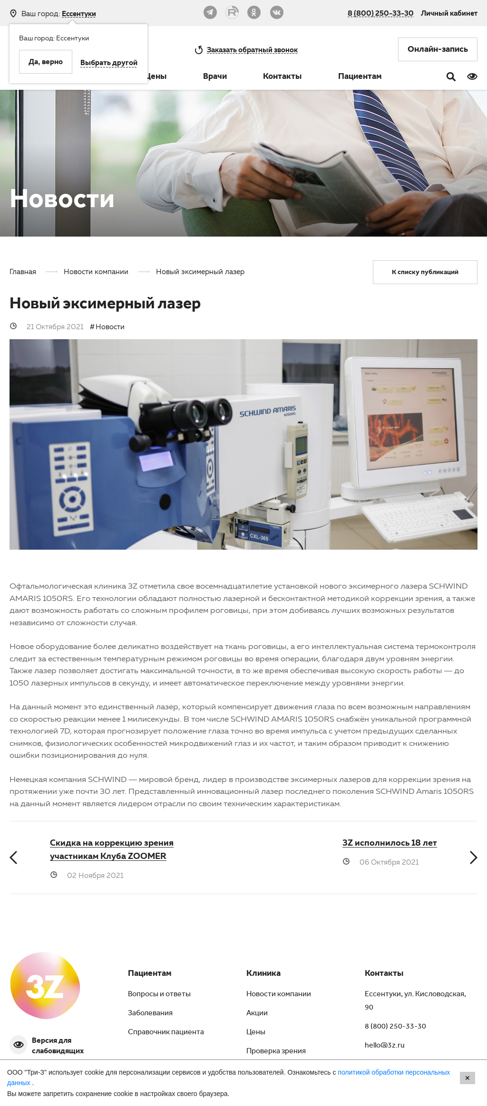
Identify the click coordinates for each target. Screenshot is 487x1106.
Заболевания (150, 1014)
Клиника (263, 974)
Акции (257, 1014)
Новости (110, 326)
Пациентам (360, 77)
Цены (155, 77)
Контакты (282, 77)
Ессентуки (79, 14)
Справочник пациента (166, 1033)
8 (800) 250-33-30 (381, 13)
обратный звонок (252, 49)
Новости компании (278, 995)
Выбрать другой (108, 63)
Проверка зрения (276, 1052)
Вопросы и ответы (159, 995)
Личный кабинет (449, 13)
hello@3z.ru (385, 1046)
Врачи (215, 77)
